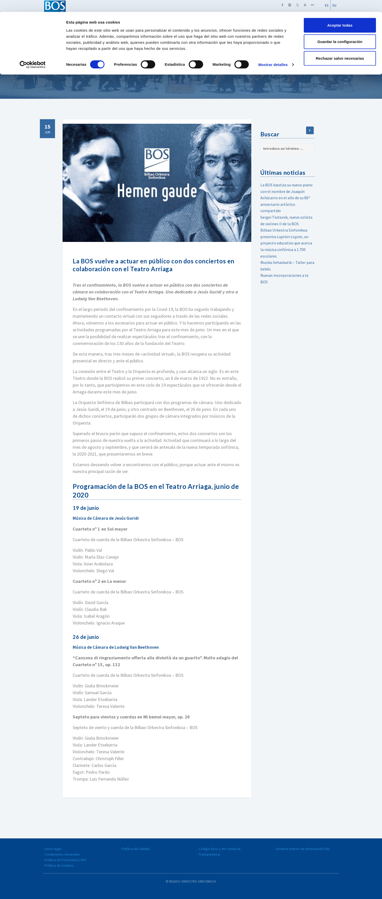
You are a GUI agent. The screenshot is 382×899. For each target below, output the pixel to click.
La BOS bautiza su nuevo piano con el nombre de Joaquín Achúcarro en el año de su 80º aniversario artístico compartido (286, 197)
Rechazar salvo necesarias (340, 46)
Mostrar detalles (273, 53)
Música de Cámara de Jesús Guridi (107, 518)
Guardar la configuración (339, 30)
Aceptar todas (339, 13)
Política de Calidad (136, 848)
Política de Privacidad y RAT (65, 859)
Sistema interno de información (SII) (303, 848)
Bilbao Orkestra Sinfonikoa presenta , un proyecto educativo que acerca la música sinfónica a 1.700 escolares (286, 243)
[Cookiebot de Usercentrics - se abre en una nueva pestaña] (33, 53)
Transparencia (209, 854)
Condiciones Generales (62, 854)
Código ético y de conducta (219, 848)
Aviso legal (53, 848)
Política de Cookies (59, 865)
